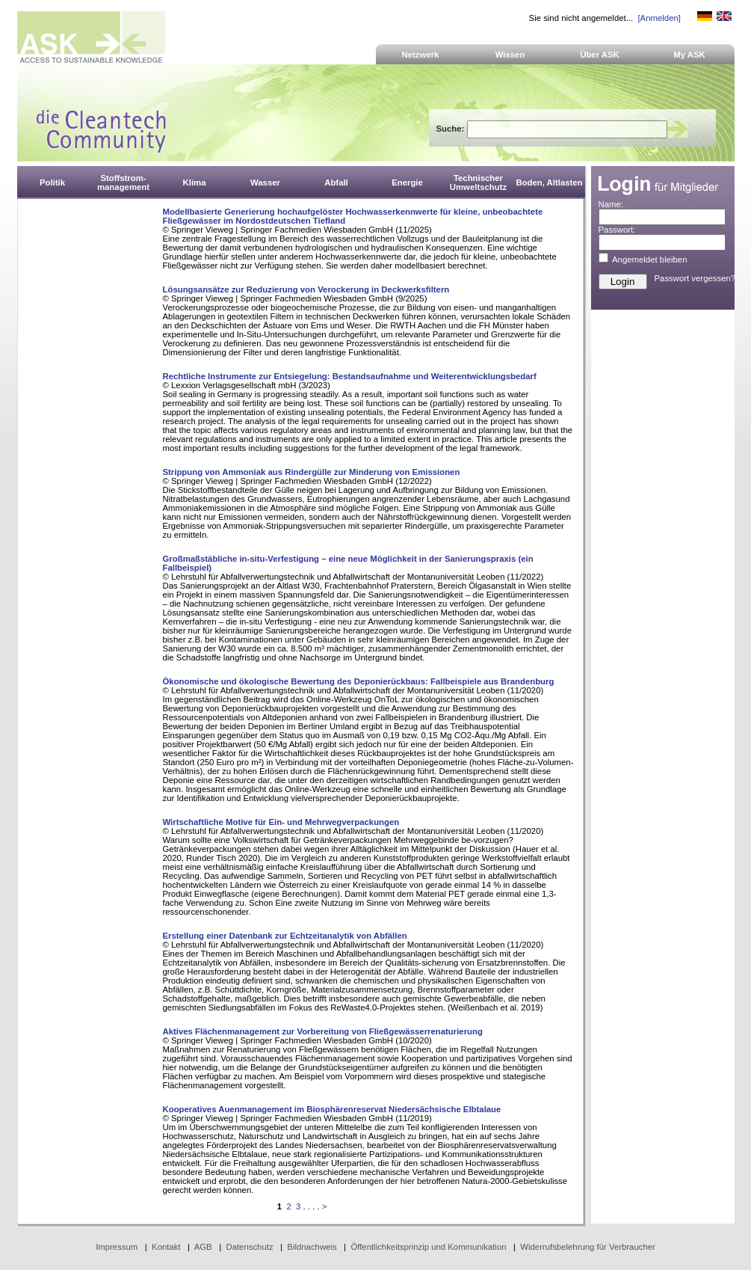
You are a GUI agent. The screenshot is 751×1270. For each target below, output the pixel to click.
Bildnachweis (311, 1246)
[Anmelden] (658, 17)
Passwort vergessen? (695, 278)
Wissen (510, 54)
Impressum (116, 1246)
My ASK (689, 54)
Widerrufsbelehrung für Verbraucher (587, 1246)
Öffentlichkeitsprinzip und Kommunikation (428, 1246)
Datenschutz (249, 1246)
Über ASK (599, 54)
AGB (203, 1246)
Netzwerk (420, 54)
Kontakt (166, 1246)
